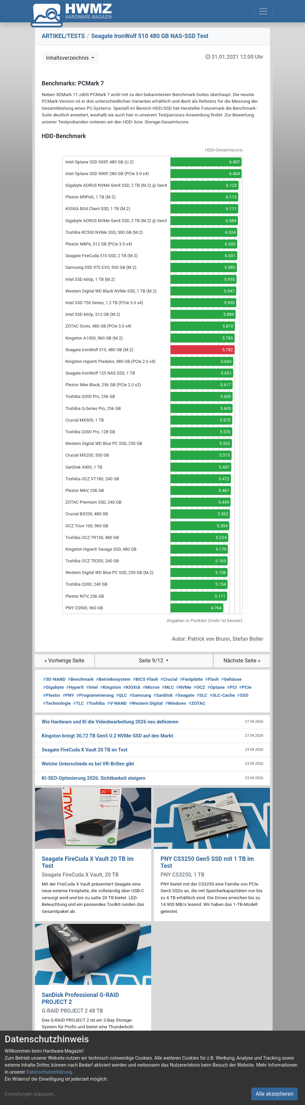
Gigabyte (53, 687)
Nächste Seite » (242, 660)
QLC (121, 695)
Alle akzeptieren (274, 1094)
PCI (232, 687)
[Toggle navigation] (263, 11)
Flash (212, 679)
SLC (202, 695)
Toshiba (95, 703)
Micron (151, 687)
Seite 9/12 (152, 660)
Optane (216, 687)
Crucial (169, 679)
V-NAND (117, 703)
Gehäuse (231, 679)
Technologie (57, 703)
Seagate (184, 695)
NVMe (184, 687)
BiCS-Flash (145, 679)
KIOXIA (131, 687)
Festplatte (191, 679)
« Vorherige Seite (64, 660)
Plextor (51, 695)
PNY (68, 695)
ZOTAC (197, 703)
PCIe (245, 687)
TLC (78, 703)
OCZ (199, 687)
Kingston (110, 687)
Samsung (140, 695)
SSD (243, 695)
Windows (175, 703)
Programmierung (95, 695)
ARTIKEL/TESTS (63, 36)
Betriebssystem (113, 679)
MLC (168, 687)
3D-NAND (54, 679)
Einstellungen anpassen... (31, 1094)
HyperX (75, 687)
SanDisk (163, 695)
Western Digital (146, 703)
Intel (92, 687)
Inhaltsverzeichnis (68, 58)
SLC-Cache (222, 695)
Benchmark (81, 679)
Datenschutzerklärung (49, 1072)
